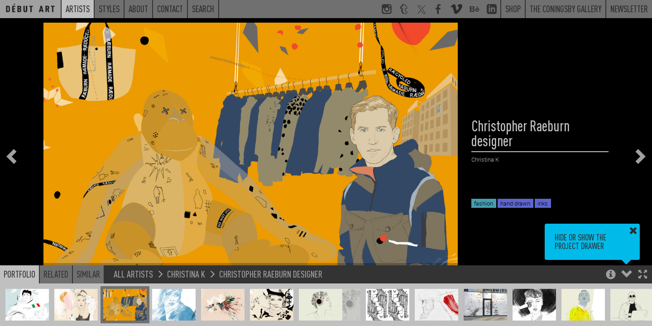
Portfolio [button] (19, 274)
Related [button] (55, 274)
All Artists (133, 274)
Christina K (186, 274)
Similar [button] (88, 274)
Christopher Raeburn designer (270, 274)
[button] (642, 275)
